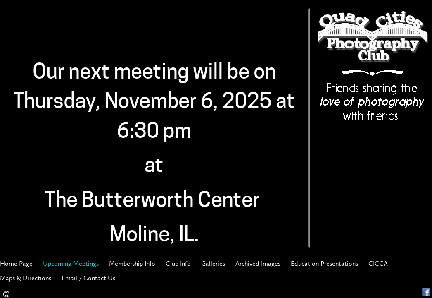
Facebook (426, 292)
